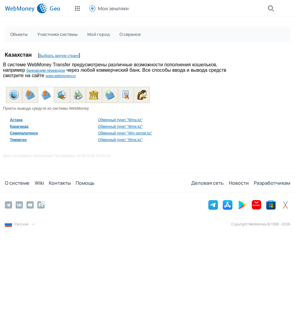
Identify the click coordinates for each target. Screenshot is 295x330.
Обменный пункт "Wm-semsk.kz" (125, 133)
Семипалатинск (24, 133)
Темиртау (18, 140)
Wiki (39, 183)
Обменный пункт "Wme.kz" (120, 126)
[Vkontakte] (19, 205)
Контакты (59, 183)
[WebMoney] (26, 8)
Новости (239, 183)
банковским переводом (45, 70)
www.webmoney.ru (61, 76)
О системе (17, 183)
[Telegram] (8, 205)
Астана (16, 120)
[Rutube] (41, 205)
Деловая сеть (207, 183)
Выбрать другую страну (59, 56)
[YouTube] (30, 205)
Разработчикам (272, 183)
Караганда (19, 126)
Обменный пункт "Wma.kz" (120, 120)
